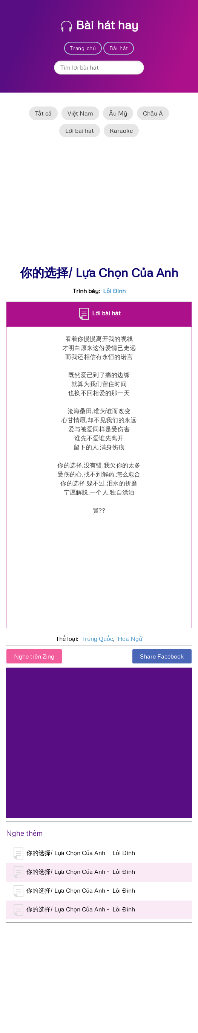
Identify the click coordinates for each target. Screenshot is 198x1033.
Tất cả (43, 113)
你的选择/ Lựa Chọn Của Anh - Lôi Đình (74, 853)
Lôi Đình (114, 291)
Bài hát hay (99, 24)
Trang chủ (83, 48)
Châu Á (153, 113)
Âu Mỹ (118, 113)
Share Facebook (162, 656)
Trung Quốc (97, 638)
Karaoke (121, 130)
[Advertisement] (99, 205)
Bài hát (118, 48)
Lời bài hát (79, 130)
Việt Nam (80, 113)
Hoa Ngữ (130, 638)
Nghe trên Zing (34, 656)
